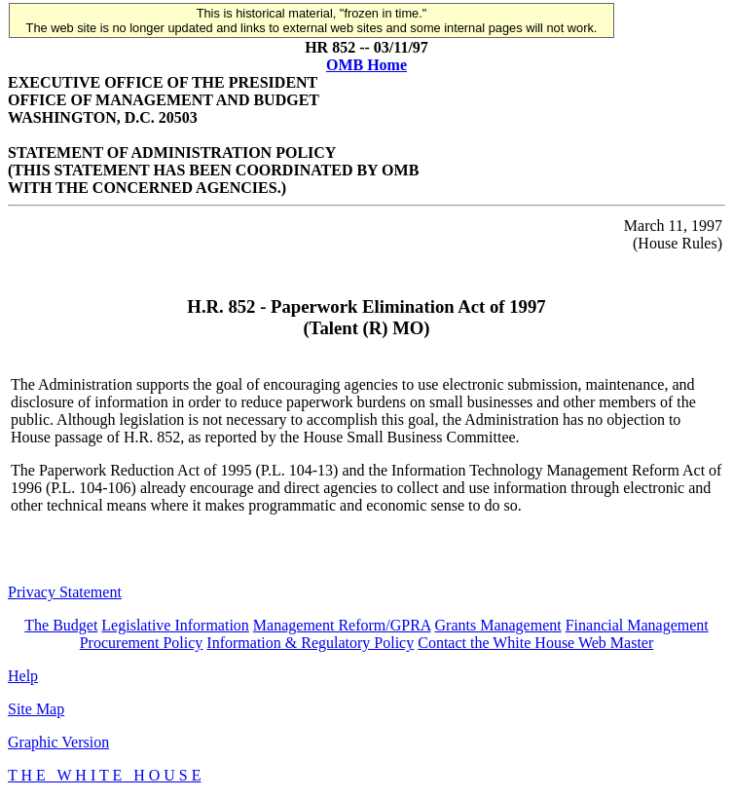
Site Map (36, 709)
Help (23, 675)
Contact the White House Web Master (535, 642)
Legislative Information (175, 625)
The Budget (60, 625)
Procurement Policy (141, 642)
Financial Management (637, 625)
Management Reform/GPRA (342, 625)
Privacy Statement (65, 592)
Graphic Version (58, 742)
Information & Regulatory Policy (310, 642)
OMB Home (366, 65)
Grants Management (498, 625)
